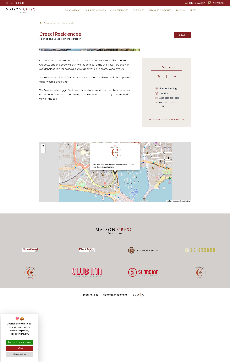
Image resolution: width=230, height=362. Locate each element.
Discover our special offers (169, 180)
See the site (168, 127)
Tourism (181, 10)
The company (73, 10)
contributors (186, 261)
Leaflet (168, 261)
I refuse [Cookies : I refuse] (19, 348)
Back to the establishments (59, 23)
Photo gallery (197, 2)
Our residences (119, 10)
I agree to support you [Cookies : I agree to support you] (19, 342)
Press (193, 10)
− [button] (43, 210)
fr (16, 2)
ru (19, 2)
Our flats (138, 10)
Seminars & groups (160, 10)
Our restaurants (95, 10)
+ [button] (43, 206)
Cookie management (115, 355)
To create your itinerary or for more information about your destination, (113, 217)
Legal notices (90, 355)
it (23, 2)
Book (182, 35)
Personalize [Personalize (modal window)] (19, 354)
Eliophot (139, 355)
